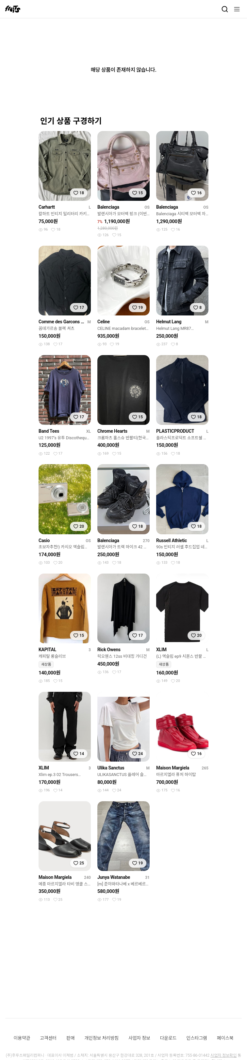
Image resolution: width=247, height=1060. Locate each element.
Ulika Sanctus (110, 767)
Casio (44, 540)
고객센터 (48, 1038)
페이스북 (225, 1038)
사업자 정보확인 (223, 1055)
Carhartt (47, 207)
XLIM (161, 649)
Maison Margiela (172, 767)
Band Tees (49, 431)
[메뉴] (237, 9)
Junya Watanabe (113, 877)
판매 (70, 1038)
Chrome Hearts (112, 431)
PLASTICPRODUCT (175, 431)
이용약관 (22, 1038)
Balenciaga (108, 207)
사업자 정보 (139, 1038)
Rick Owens (109, 649)
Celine (103, 321)
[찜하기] (79, 193)
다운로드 (168, 1038)
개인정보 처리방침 (101, 1038)
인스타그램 (196, 1038)
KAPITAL (47, 649)
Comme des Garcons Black (62, 321)
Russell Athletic (171, 540)
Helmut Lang (168, 321)
